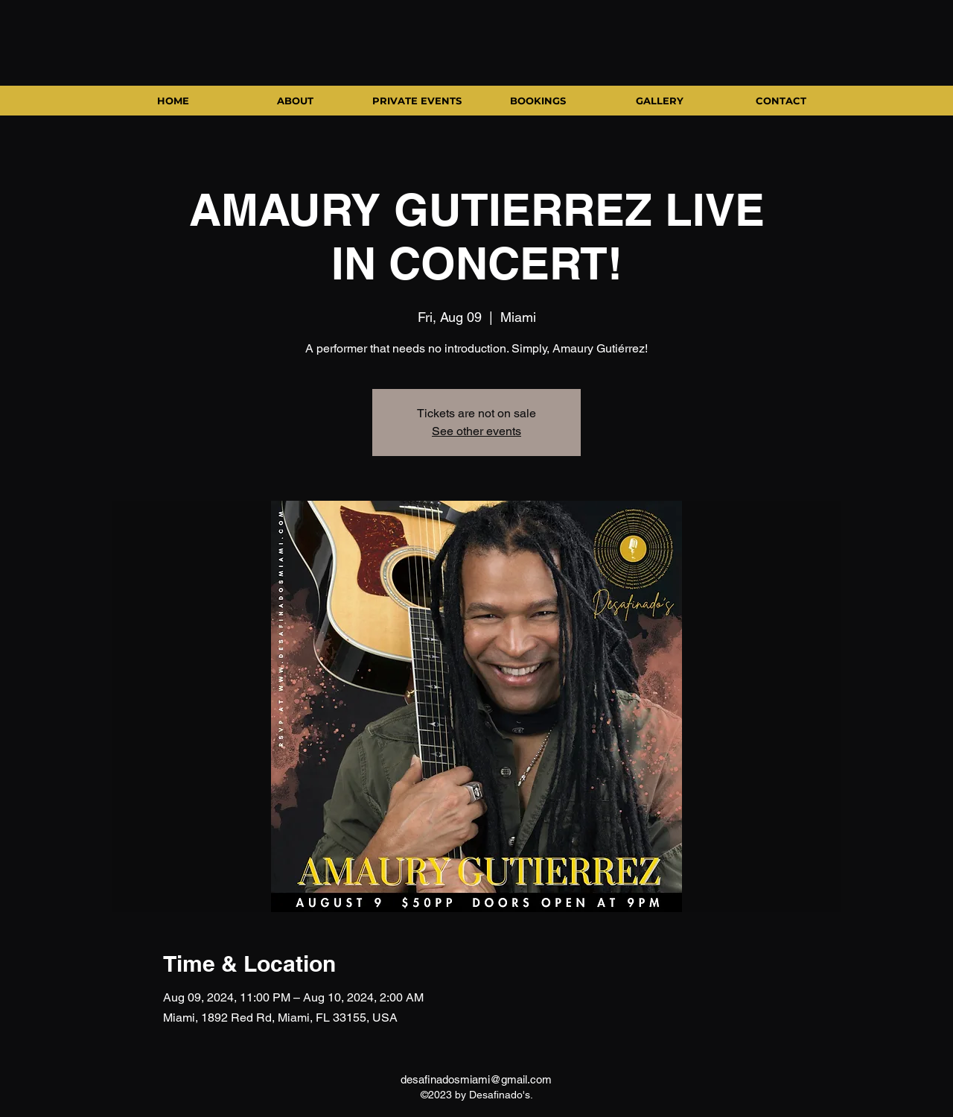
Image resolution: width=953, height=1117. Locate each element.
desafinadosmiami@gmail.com (476, 1079)
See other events (476, 431)
